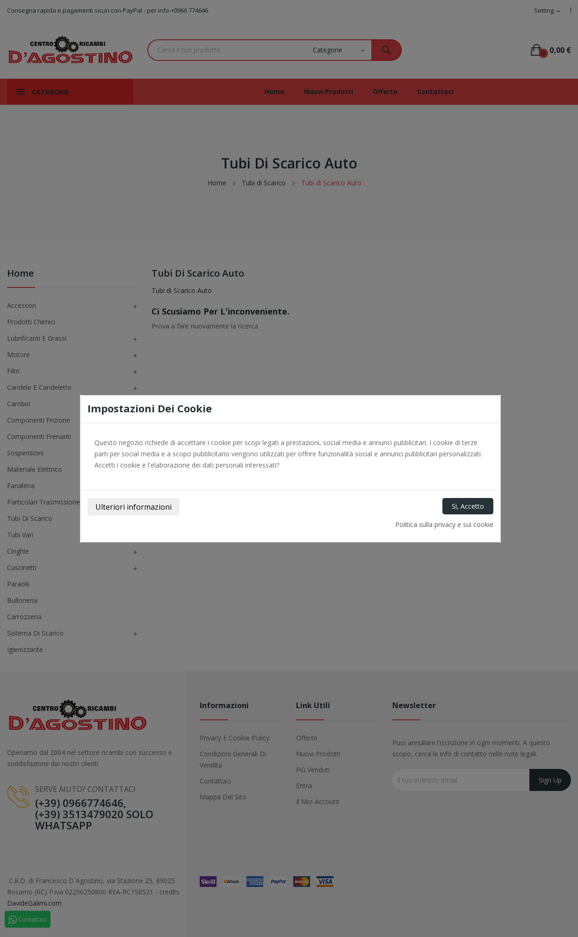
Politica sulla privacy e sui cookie (444, 524)
